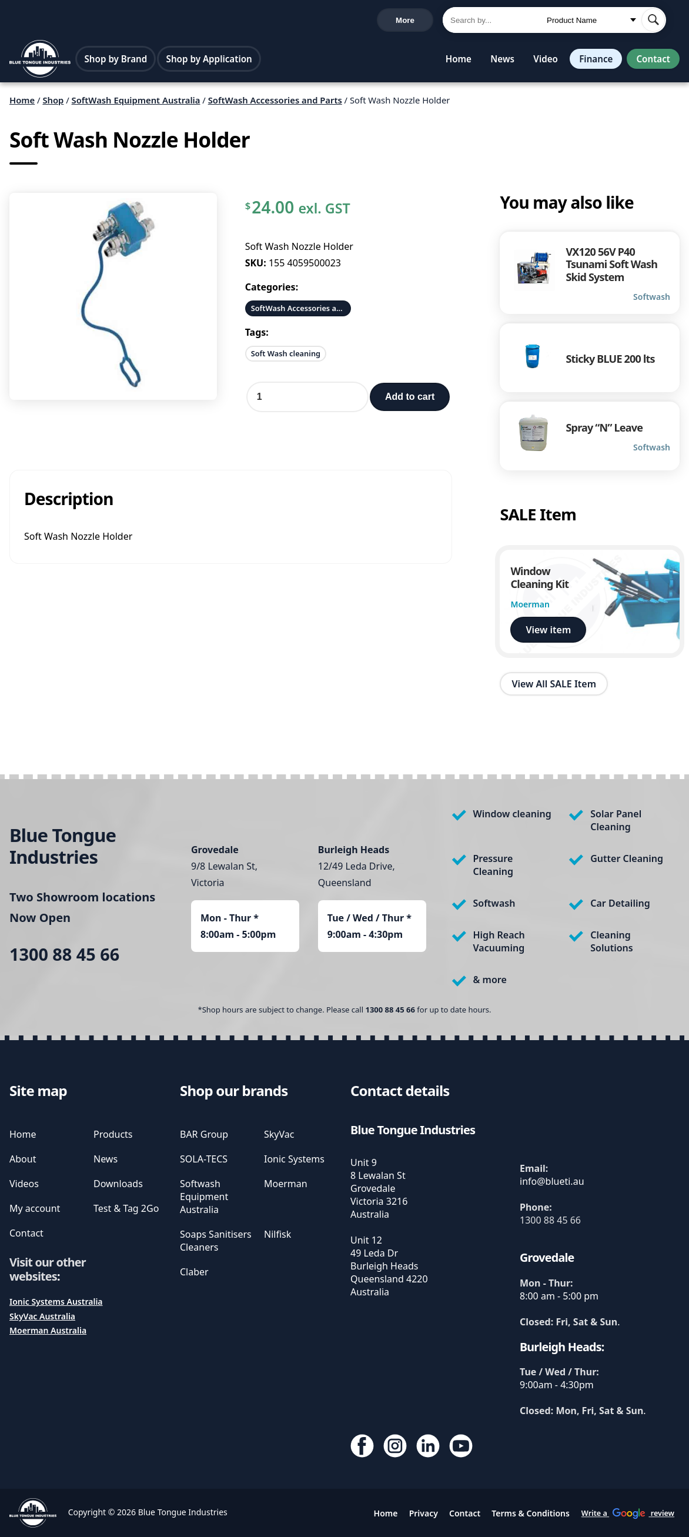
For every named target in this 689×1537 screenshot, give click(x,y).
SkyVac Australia (42, 1316)
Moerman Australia (47, 1330)
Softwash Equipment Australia (204, 1196)
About (22, 1158)
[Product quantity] (307, 401)
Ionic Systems (294, 1158)
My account (34, 1208)
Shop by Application (212, 62)
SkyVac (279, 1134)
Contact (652, 62)
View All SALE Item (553, 687)
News (498, 62)
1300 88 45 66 (40, 21)
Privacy (423, 1513)
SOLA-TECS (204, 1158)
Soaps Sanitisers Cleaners (216, 1241)
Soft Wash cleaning (285, 357)
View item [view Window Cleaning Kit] (548, 633)
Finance (592, 62)
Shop (52, 104)
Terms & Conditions (530, 1513)
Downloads (118, 1183)
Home (454, 62)
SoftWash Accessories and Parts (275, 104)
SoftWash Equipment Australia (136, 104)
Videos (24, 1183)
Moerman (285, 1183)
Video (541, 62)
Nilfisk (277, 1234)
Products (113, 1134)
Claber (194, 1271)
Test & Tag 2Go (126, 1208)
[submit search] (653, 21)
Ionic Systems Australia (56, 1301)
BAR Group (204, 1134)
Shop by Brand (118, 62)
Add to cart (409, 401)
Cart (413, 21)
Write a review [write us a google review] (258, 21)
